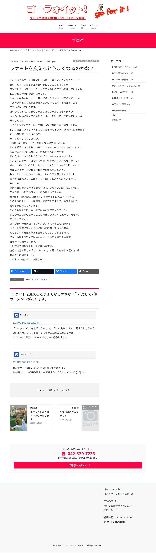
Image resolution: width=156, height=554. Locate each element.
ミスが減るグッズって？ (69, 413)
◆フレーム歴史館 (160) (123, 91)
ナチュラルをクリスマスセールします (39, 415)
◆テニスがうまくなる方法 (86, 61)
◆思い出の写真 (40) (121, 104)
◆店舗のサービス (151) (123, 98)
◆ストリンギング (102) (123, 73)
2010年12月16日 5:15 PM (26, 362)
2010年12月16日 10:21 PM (26, 322)
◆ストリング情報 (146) (123, 79)
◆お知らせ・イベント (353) (125, 66)
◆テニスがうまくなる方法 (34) (126, 85)
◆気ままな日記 (119, 110)
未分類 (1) (116, 120)
